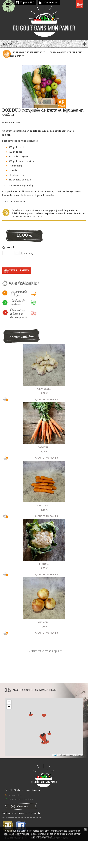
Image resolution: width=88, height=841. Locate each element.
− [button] (9, 706)
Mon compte (50, 2)
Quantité (8, 247)
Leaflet (55, 755)
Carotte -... (44, 505)
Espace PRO (27, 2)
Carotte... (44, 447)
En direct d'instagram (44, 651)
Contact (22, 806)
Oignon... (44, 622)
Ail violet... (44, 388)
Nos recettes (15, 795)
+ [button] (9, 702)
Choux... (44, 563)
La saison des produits (21, 798)
